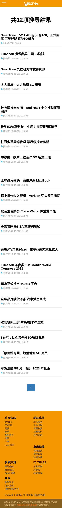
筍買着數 (37, 428)
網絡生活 (39, 417)
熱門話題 (37, 435)
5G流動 (8, 425)
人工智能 (9, 444)
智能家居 (9, 435)
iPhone (8, 422)
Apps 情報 (10, 473)
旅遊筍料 (37, 431)
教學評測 (10, 462)
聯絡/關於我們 (12, 489)
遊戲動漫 (39, 446)
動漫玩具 (37, 457)
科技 (7, 438)
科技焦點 (10, 417)
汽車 (7, 441)
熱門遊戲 (37, 450)
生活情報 (37, 425)
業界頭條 (37, 466)
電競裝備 (37, 454)
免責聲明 (9, 485)
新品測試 (9, 469)
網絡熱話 (37, 422)
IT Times (40, 462)
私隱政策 (9, 482)
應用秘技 (9, 466)
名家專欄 (37, 473)
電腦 (7, 428)
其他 (7, 478)
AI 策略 (37, 469)
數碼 (7, 431)
